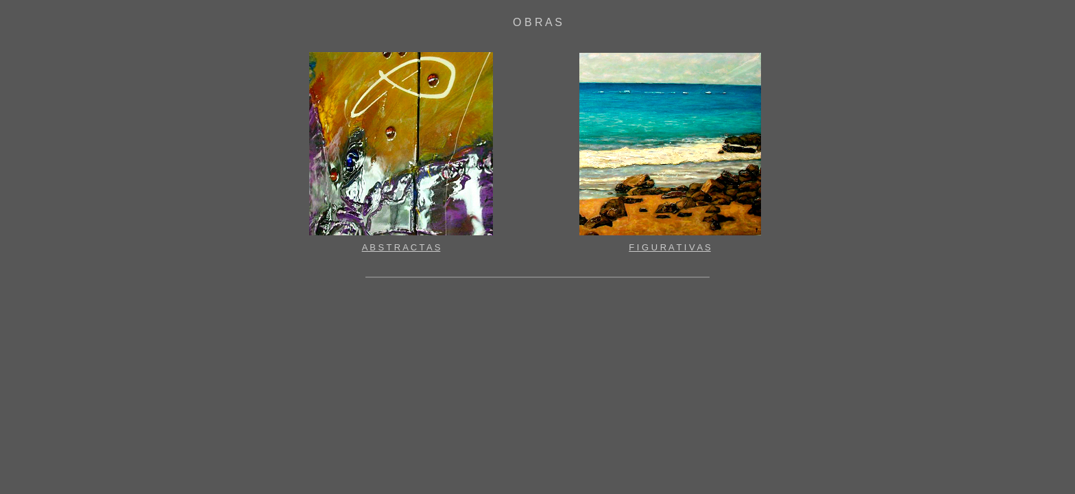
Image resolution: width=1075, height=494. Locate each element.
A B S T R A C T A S (401, 247)
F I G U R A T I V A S (669, 247)
